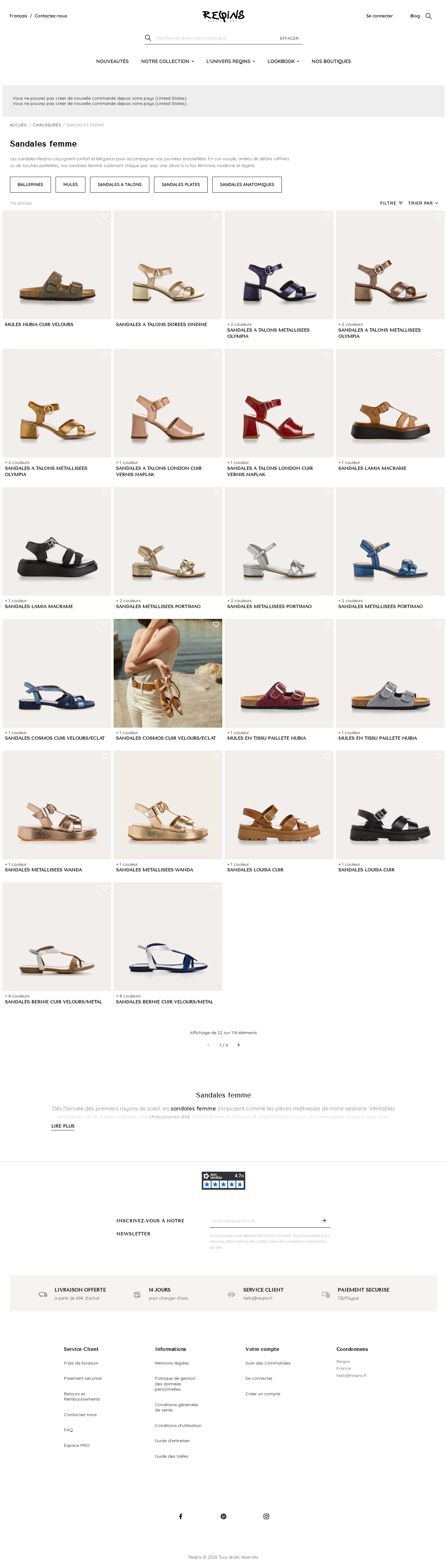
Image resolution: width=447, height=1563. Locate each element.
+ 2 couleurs (239, 324)
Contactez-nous (51, 16)
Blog (415, 16)
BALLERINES (30, 184)
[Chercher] (223, 38)
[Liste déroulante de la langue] (18, 16)
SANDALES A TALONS (120, 184)
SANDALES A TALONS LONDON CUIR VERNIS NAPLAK (159, 472)
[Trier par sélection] (424, 203)
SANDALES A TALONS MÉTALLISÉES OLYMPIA (268, 333)
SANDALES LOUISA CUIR (255, 870)
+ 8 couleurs (17, 996)
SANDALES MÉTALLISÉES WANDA (43, 870)
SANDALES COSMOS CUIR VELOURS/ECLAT (55, 738)
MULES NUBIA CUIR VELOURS (39, 324)
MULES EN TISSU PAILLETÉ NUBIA (266, 738)
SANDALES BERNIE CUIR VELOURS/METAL (53, 1002)
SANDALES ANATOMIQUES (247, 184)
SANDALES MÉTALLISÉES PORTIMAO (158, 606)
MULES (70, 184)
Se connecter (379, 16)
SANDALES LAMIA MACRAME (372, 468)
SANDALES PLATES (181, 184)
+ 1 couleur (127, 462)
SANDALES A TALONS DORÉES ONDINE (161, 324)
